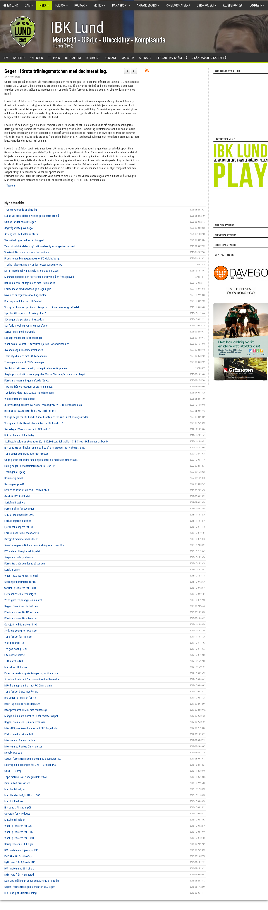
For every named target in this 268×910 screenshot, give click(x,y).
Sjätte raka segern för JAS (19, 514)
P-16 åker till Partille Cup (18, 856)
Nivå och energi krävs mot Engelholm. (25, 295)
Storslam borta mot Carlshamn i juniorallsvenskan (32, 679)
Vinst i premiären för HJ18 (19, 838)
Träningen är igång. (15, 472)
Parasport (121, 5)
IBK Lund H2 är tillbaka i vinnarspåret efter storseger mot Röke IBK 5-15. (44, 447)
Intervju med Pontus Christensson (23, 746)
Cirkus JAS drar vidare (17, 783)
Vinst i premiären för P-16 (18, 832)
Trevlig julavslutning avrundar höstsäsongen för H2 (33, 264)
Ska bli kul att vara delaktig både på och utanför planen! (35, 368)
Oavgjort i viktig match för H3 (21, 624)
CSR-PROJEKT (206, 5)
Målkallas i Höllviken (15, 667)
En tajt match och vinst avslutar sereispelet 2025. (31, 270)
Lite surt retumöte (14, 655)
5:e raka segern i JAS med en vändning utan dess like (34, 545)
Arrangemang (148, 5)
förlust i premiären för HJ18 (20, 588)
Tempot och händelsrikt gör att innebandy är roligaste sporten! (39, 246)
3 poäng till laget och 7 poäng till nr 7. (25, 313)
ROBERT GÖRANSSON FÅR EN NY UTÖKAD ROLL (31, 411)
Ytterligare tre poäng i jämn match (23, 600)
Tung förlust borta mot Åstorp (21, 691)
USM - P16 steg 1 (14, 771)
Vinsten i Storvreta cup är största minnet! (27, 252)
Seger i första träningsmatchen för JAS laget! (29, 886)
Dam (29, 5)
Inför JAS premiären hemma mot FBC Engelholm (31, 728)
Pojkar (80, 5)
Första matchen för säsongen (20, 618)
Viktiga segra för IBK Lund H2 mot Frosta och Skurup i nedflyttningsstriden (46, 417)
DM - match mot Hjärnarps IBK (21, 850)
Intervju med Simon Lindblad (20, 740)
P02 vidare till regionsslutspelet (22, 551)
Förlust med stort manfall (18, 734)
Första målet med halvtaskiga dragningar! (27, 289)
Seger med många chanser (19, 557)
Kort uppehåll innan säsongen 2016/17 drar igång (32, 880)
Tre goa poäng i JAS (15, 649)
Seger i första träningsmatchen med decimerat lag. (55, 71)
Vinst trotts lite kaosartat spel (21, 575)
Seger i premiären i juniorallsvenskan (25, 722)
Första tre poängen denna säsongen (24, 563)
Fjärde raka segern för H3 (18, 527)
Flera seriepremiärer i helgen (20, 594)
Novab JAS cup (13, 752)
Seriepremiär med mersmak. (19, 331)
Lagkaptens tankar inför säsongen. (23, 337)
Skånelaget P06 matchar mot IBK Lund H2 (27, 429)
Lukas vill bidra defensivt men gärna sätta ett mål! (32, 215)
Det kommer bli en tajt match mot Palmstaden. (30, 283)
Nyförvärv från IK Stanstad (19, 874)
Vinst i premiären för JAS (18, 825)
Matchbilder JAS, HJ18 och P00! (22, 795)
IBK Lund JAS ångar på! (17, 807)
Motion (100, 5)
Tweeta (11, 185)
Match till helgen (13, 801)
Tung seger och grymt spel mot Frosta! (26, 453)
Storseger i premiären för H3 (20, 581)
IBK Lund (10, 5)
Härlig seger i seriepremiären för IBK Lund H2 (29, 466)
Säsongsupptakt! (14, 484)
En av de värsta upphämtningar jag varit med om (31, 673)
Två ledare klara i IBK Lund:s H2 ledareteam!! (29, 392)
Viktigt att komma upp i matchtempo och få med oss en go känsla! (41, 307)
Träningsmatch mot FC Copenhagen (24, 362)
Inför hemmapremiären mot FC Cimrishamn (28, 685)
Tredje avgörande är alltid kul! (21, 209)
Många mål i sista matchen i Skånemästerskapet (31, 716)
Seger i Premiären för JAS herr (21, 606)
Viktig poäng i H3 (14, 642)
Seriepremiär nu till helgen (19, 844)
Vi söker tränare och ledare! (19, 398)
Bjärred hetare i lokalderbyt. (19, 435)
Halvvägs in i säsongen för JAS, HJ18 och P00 (30, 764)
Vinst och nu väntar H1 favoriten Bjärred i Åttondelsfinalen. (37, 344)
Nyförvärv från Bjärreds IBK (19, 862)
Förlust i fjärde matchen (17, 520)
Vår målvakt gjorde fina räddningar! (24, 240)
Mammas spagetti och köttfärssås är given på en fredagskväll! (39, 276)
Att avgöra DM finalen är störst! (21, 234)
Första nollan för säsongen (19, 508)
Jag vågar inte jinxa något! (19, 228)
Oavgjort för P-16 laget (17, 813)
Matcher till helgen (14, 789)
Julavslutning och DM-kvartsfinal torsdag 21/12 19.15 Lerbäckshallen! (43, 405)
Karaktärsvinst (12, 569)
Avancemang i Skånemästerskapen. (24, 350)
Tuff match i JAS (13, 661)
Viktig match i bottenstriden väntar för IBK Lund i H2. (34, 423)
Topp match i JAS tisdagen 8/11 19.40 (25, 777)
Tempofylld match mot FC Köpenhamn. (25, 356)
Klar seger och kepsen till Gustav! (23, 301)
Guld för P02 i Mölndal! (17, 496)
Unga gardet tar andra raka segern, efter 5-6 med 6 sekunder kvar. (41, 459)
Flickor (61, 5)
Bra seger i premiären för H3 (20, 697)
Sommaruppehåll (13, 478)
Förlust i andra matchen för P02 (22, 533)
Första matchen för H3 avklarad (22, 612)
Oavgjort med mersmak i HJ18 (21, 539)
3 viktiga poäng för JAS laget (20, 630)
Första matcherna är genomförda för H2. (26, 380)
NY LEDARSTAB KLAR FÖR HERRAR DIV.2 (26, 490)
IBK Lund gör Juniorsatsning (20, 893)
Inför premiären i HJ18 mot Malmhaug (25, 710)
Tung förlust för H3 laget (18, 636)
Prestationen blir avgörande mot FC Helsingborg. (32, 258)
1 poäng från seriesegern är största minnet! (28, 386)
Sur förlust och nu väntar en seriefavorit (26, 325)
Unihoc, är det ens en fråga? (20, 222)
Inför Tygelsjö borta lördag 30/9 (22, 703)
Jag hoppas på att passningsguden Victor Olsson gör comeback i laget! (45, 374)
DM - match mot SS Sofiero (19, 868)
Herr (44, 5)
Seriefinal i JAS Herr (15, 502)
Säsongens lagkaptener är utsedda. (24, 319)
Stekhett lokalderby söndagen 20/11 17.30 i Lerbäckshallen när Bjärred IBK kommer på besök (56, 441)
